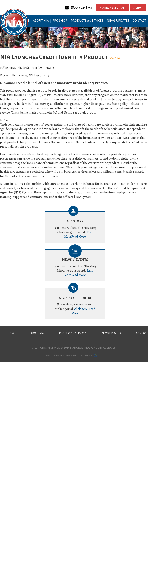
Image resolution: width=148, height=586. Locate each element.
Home (11, 333)
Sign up (137, 7)
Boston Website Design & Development (63, 355)
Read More (78, 236)
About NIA (41, 20)
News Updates (118, 20)
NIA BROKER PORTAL (112, 7)
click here (80, 309)
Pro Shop (59, 20)
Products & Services (87, 20)
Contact (139, 20)
